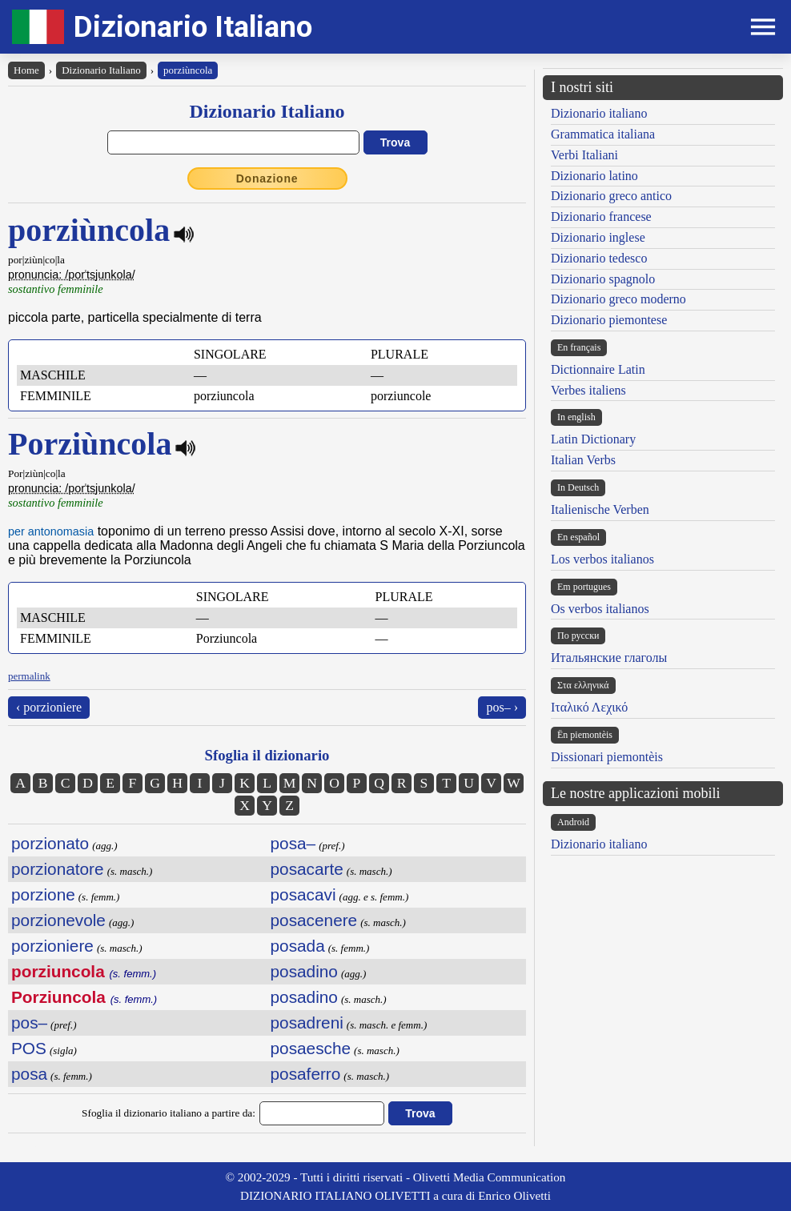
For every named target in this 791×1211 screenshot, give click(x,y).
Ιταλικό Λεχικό (589, 707)
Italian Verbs (583, 460)
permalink (29, 676)
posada (298, 945)
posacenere (314, 920)
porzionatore (57, 869)
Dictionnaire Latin (598, 369)
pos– (29, 1022)
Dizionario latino (594, 175)
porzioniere (52, 945)
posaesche (311, 1048)
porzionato (50, 843)
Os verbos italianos (600, 609)
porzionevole (58, 920)
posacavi (303, 894)
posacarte (307, 869)
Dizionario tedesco (599, 258)
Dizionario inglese (598, 237)
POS (28, 1048)
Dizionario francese (601, 216)
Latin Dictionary (593, 439)
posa (29, 1074)
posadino (304, 971)
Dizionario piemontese (609, 320)
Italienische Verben (600, 509)
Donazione (267, 178)
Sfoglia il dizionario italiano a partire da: (168, 1113)
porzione (43, 894)
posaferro (306, 1074)
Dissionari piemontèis (607, 757)
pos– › (502, 707)
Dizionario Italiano (193, 27)
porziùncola (187, 70)
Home (26, 70)
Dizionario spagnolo (603, 279)
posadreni (307, 1022)
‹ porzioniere (49, 707)
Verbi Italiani (584, 155)
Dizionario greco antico (611, 196)
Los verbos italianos (602, 559)
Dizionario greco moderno (618, 299)
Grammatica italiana (603, 134)
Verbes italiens (588, 390)
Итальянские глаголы (609, 657)
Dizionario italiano (599, 113)
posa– (293, 843)
